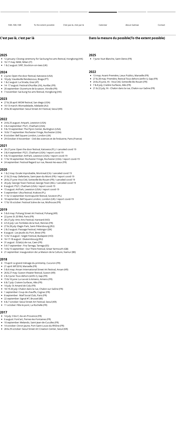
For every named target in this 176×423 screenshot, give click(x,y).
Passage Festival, (27, 229)
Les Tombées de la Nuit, (27, 223)
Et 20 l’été (18, 216)
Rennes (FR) (46, 223)
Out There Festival (35, 248)
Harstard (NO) (42, 219)
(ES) (47, 245)
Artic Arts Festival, (25, 219)
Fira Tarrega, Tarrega (34, 245)
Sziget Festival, (29, 235)
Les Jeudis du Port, (25, 232)
